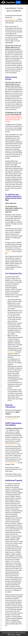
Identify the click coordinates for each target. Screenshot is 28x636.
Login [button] (18, 2)
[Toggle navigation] (25, 2)
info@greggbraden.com (11, 19)
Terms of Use (11, 634)
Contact (18, 634)
